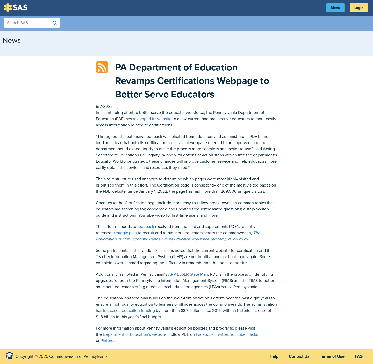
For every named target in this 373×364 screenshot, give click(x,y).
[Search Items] (32, 23)
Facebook (205, 334)
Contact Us (299, 356)
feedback (145, 226)
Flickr (252, 334)
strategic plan (124, 232)
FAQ (359, 356)
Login (358, 7)
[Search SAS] (55, 23)
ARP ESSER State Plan (188, 274)
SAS (16, 7)
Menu (335, 7)
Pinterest (109, 340)
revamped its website (152, 119)
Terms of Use (332, 356)
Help (274, 356)
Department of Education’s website (134, 334)
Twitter (222, 334)
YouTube (238, 334)
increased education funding (129, 310)
